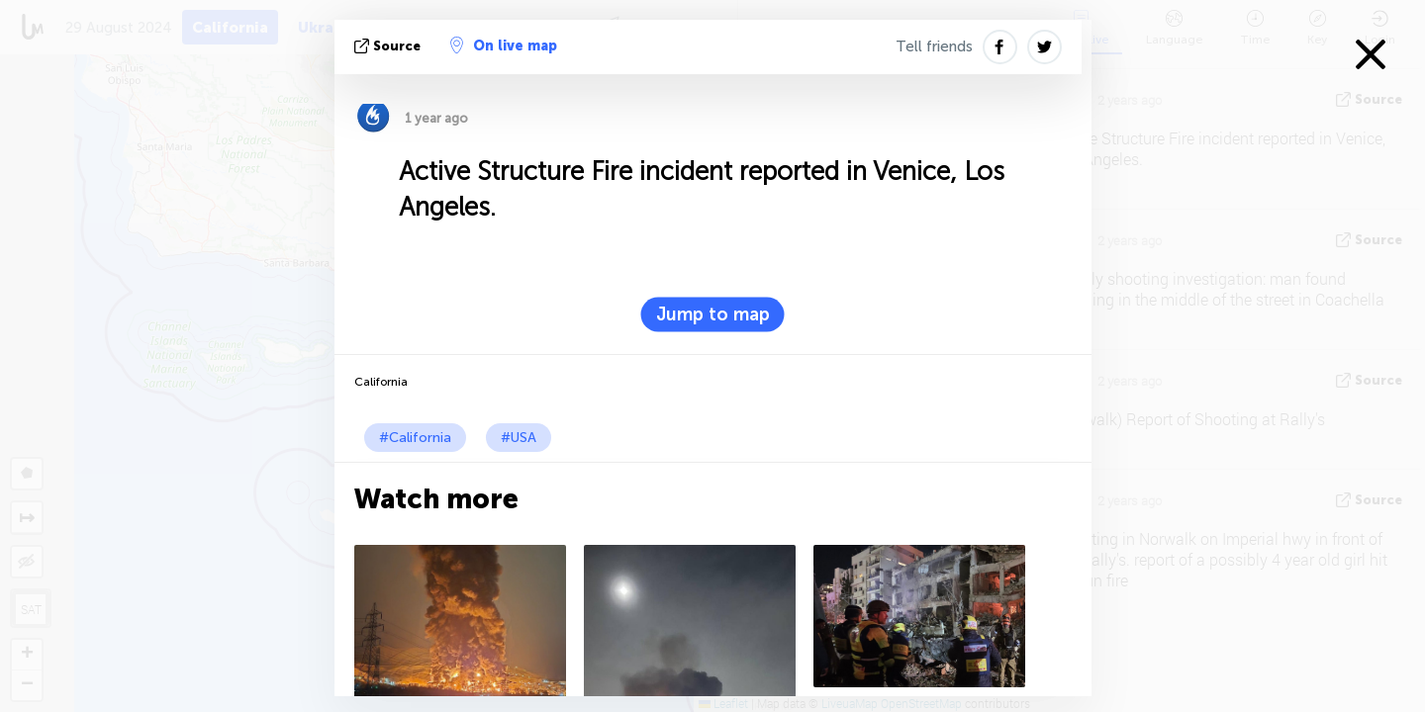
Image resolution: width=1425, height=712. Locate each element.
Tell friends (934, 46)
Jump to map (713, 314)
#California (415, 437)
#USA (518, 437)
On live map (503, 45)
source (389, 46)
